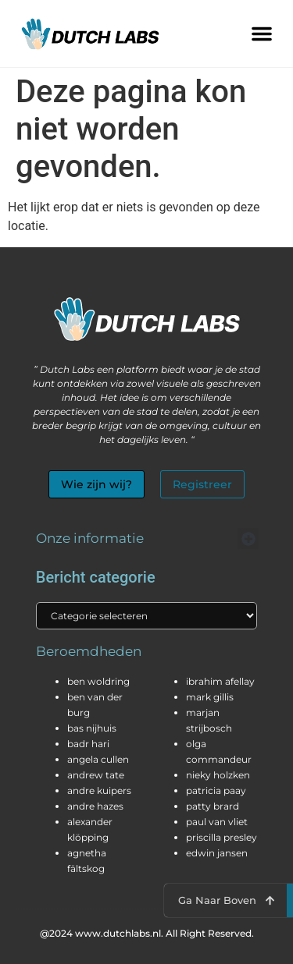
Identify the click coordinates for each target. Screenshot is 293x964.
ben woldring (98, 681)
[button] (261, 33)
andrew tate (95, 775)
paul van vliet (217, 822)
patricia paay (216, 790)
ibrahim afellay (220, 681)
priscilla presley (221, 837)
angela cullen (98, 759)
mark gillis (210, 697)
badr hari (88, 744)
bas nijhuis (91, 728)
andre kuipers (99, 790)
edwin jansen (217, 853)
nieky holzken (218, 775)
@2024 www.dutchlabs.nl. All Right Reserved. (147, 933)
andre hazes (95, 806)
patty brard (212, 806)
